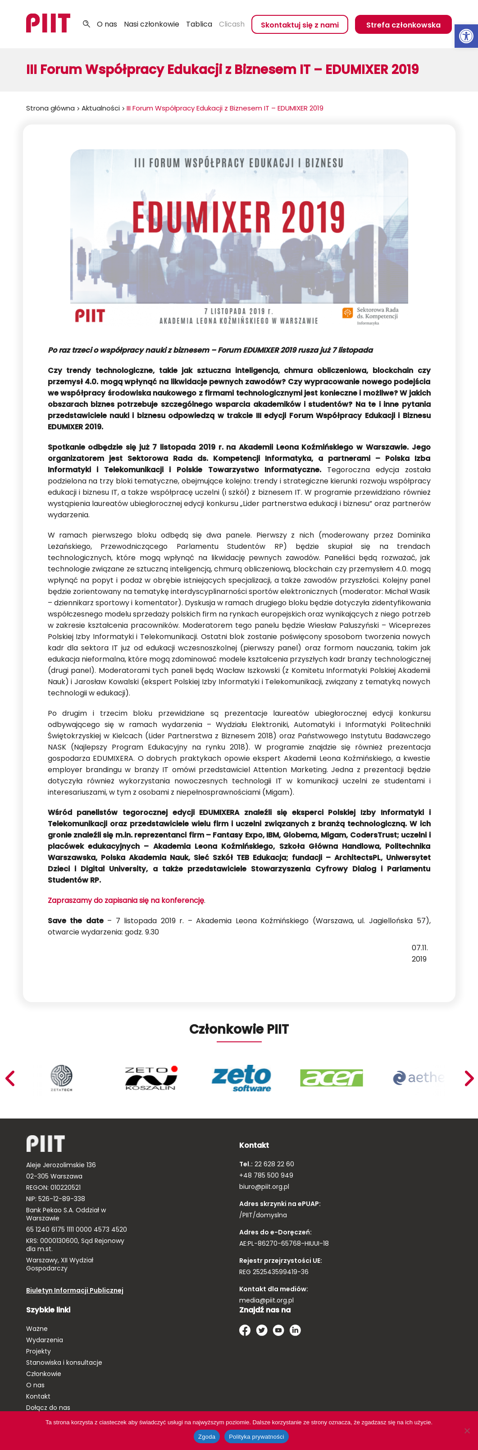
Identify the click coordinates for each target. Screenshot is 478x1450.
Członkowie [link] (43, 1373)
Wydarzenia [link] (44, 1339)
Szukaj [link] (86, 24)
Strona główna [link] (50, 108)
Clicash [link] (232, 24)
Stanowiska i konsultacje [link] (64, 1362)
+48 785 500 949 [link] (266, 1175)
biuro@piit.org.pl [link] (264, 1186)
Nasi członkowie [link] (151, 24)
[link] (466, 36)
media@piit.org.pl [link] (266, 1300)
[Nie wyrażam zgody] (466, 1430)
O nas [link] (107, 24)
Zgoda (206, 1436)
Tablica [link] (199, 24)
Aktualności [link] (101, 108)
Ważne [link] (37, 1328)
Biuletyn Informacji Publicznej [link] (74, 1290)
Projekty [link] (38, 1351)
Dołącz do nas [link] (48, 1407)
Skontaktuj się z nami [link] (300, 25)
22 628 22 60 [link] (273, 1164)
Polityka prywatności (256, 1436)
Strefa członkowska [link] (403, 25)
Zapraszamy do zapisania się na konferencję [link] (126, 900)
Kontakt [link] (38, 1396)
